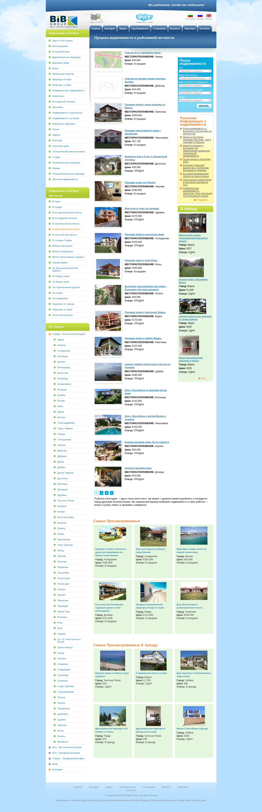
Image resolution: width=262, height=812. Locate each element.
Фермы (56, 168)
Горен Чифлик (65, 428)
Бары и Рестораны (62, 40)
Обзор (60, 550)
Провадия (62, 606)
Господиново (64, 439)
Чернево (62, 725)
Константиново (65, 517)
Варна (60, 412)
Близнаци (62, 378)
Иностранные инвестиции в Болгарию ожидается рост (197, 182)
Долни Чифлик (65, 473)
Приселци (62, 600)
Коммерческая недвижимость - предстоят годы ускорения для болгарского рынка (197, 192)
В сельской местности (64, 235)
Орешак (61, 556)
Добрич (61, 467)
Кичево (61, 512)
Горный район (60, 262)
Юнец (60, 731)
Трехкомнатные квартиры (66, 163)
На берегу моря (61, 276)
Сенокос (62, 658)
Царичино (62, 714)
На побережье (60, 298)
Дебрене (62, 456)
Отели (55, 129)
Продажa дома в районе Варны (143, 338)
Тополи (61, 703)
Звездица (62, 489)
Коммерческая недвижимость (68, 90)
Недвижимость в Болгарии (68, 800)
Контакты (131, 790)
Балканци (62, 356)
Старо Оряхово (65, 686)
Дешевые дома (60, 63)
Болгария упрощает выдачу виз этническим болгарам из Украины (196, 168)
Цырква (61, 719)
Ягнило (61, 736)
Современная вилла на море (151, 673)
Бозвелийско (64, 384)
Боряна (61, 395)
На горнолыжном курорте (66, 287)
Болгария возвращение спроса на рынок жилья (196, 175)
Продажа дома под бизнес (140, 182)
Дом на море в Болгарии (108, 800)
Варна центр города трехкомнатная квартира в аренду (193, 238)
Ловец (60, 534)
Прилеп (61, 595)
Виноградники (60, 46)
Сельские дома (60, 146)
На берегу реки (60, 282)
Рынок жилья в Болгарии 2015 (196, 160)
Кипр (55, 764)
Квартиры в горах (62, 79)
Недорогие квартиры (63, 124)
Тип (181, 67)
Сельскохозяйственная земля (68, 151)
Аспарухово (63, 351)
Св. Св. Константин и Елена (69, 640)
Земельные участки (63, 74)
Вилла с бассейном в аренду (192, 728)
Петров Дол (63, 578)
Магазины (57, 107)
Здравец (62, 495)
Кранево (62, 523)
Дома (55, 68)
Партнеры (183, 787)
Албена (61, 345)
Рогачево (62, 617)
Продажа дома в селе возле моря (144, 234)
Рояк (59, 623)
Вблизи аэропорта (62, 246)
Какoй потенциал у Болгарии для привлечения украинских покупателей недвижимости (196, 150)
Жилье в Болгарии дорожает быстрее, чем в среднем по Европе (197, 140)
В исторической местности (67, 212)
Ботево (61, 401)
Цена (182, 97)
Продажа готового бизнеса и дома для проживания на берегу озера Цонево (110, 552)
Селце (60, 653)
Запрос (109, 787)
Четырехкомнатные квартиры (68, 174)
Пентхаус (57, 140)
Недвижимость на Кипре (65, 118)
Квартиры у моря (61, 85)
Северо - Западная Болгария (68, 758)
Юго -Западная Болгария (66, 753)
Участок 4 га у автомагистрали (143, 52)
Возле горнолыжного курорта (68, 257)
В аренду (145, 800)
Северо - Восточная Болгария (68, 334)
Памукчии (62, 567)
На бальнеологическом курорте (65, 269)
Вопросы (166, 787)
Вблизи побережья (62, 251)
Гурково (61, 445)
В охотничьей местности (65, 224)
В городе (57, 207)
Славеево (62, 664)
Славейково (64, 670)
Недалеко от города (63, 304)
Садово (61, 634)
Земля (159, 800)
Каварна (62, 506)
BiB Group (65, 21)
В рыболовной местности (66, 229)
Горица (61, 434)
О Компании (149, 787)
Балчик (61, 362)
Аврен (60, 340)
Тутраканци (63, 708)
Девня (60, 462)
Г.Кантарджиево (66, 423)
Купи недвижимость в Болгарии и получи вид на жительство (197, 131)
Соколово (62, 681)
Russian (200, 16)
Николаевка (63, 539)
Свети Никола (65, 647)
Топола (61, 697)
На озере (57, 293)
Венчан (61, 417)
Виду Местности (188, 75)
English (208, 16)
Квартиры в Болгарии (130, 800)
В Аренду (189, 209)
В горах (56, 201)
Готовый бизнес (61, 52)
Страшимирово (65, 692)
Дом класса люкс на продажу (142, 208)
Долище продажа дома (138, 468)
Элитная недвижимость (65, 179)
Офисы (56, 135)
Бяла (60, 406)
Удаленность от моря (190, 89)
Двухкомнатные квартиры (66, 57)
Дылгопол (62, 478)
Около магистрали (62, 315)
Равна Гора (63, 611)
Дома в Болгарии (89, 800)
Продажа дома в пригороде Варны (145, 312)
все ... (205, 378)
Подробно (202, 200)
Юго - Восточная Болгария (67, 747)
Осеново (62, 561)
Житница (62, 484)
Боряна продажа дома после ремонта (147, 442)
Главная (78, 787)
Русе (60, 628)
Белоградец (63, 367)
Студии (56, 157)
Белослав (62, 373)
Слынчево (63, 675)
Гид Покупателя (128, 787)
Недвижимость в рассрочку (67, 113)
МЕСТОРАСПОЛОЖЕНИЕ (193, 82)
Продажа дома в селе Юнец (141, 260)
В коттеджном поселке (64, 218)
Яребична (62, 742)
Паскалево (63, 573)
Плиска (61, 589)
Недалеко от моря (62, 309)
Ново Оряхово (65, 545)
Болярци (62, 389)
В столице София (62, 240)
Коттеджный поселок (63, 101)
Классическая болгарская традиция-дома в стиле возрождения (109, 607)
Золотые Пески (65, 500)
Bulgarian (190, 16)
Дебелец (62, 451)
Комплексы (58, 96)
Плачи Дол (63, 584)
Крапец (61, 528)
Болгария (57, 769)
